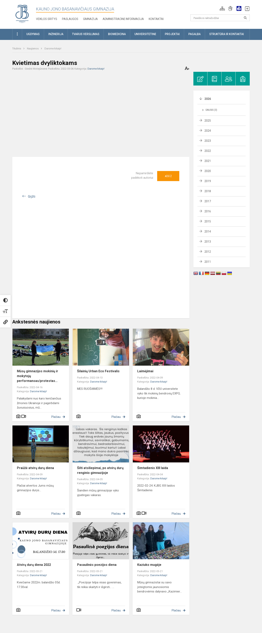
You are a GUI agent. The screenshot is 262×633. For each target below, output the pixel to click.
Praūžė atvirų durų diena (35, 468)
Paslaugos (70, 19)
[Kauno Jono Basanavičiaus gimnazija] (22, 14)
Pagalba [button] (194, 34)
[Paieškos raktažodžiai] (220, 17)
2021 (207, 161)
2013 (207, 241)
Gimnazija (90, 19)
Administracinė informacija (123, 19)
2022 (207, 150)
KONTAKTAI (156, 19)
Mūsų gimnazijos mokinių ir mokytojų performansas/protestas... (37, 376)
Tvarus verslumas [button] (85, 34)
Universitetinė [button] (145, 34)
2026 (207, 98)
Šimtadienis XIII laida (152, 468)
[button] (222, 8)
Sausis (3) (211, 109)
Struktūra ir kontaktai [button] (226, 34)
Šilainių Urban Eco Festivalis (98, 371)
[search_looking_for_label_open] (245, 17)
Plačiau (56, 416)
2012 (207, 251)
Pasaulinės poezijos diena (97, 565)
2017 (207, 201)
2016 (207, 211)
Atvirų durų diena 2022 (34, 565)
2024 (207, 130)
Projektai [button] (172, 34)
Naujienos (33, 48)
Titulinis (17, 48)
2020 (207, 171)
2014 (207, 231)
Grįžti (31, 196)
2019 (207, 181)
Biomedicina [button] (117, 34)
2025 (207, 120)
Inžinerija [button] (55, 34)
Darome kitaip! (52, 48)
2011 (207, 261)
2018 (207, 191)
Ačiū (168, 176)
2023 (207, 140)
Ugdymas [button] (33, 34)
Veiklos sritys (46, 19)
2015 (207, 221)
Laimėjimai (145, 371)
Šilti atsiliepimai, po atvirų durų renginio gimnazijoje (100, 470)
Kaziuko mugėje (149, 565)
